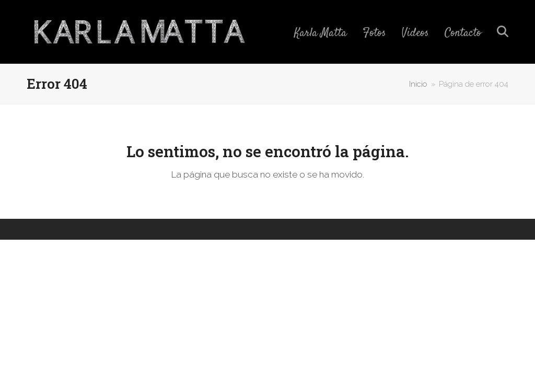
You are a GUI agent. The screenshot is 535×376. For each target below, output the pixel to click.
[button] (502, 32)
